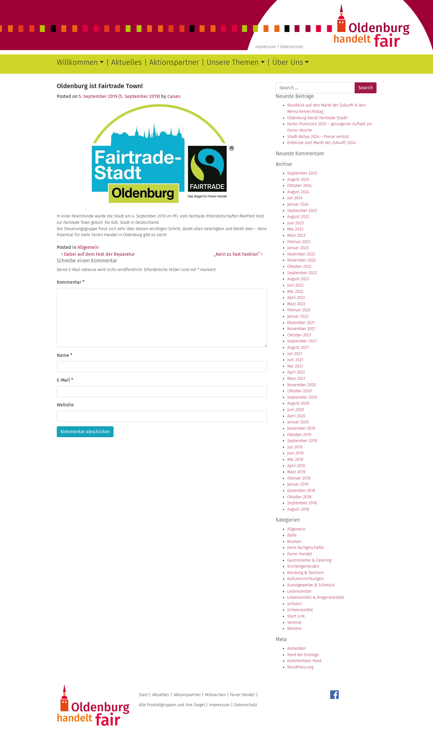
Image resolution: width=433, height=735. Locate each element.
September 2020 (302, 397)
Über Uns (287, 62)
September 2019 (302, 440)
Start (143, 694)
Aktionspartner (174, 62)
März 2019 (296, 471)
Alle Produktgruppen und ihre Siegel (172, 704)
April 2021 (296, 372)
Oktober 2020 (299, 391)
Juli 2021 (294, 353)
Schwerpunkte (300, 609)
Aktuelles (126, 62)
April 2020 (296, 416)
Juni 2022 (295, 285)
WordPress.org (300, 667)
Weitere (294, 628)
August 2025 (298, 179)
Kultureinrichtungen (305, 578)
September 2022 (302, 272)
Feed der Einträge (303, 654)
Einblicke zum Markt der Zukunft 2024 (321, 142)
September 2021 (302, 341)
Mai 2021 (295, 366)
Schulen (294, 603)
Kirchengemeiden (303, 566)
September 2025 (302, 173)
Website (65, 405)
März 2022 (296, 304)
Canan (173, 96)
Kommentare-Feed (304, 660)
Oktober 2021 (299, 335)
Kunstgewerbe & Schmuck (311, 585)
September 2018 (302, 503)
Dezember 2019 (301, 428)
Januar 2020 (298, 422)
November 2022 (301, 260)
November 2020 (301, 384)
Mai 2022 (295, 291)
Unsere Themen (233, 62)
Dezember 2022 (301, 254)
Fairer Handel (299, 554)
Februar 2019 (298, 478)
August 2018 (298, 509)
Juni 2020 (295, 409)
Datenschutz (291, 46)
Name (64, 355)
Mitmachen (215, 694)
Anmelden (296, 648)
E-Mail (65, 380)
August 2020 (298, 403)
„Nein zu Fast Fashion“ (238, 254)
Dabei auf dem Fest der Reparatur (98, 254)
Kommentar (70, 282)
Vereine (294, 622)
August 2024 (298, 192)
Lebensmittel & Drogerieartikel (315, 597)
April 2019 (296, 465)
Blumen (294, 541)
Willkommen (77, 62)
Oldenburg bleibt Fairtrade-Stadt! (317, 117)
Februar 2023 (299, 241)
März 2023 (296, 235)
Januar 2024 (298, 204)
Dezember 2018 (301, 490)
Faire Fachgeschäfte (305, 547)
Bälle (292, 535)
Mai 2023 (295, 229)
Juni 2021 (295, 359)
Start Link (296, 616)
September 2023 (302, 210)
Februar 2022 (299, 310)
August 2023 (298, 216)
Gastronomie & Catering (309, 560)
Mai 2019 (295, 459)
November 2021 (301, 328)
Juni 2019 (295, 453)
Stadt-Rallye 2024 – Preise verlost (318, 136)
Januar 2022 (298, 316)
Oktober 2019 (299, 434)
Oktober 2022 (299, 266)
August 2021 (298, 347)
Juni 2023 (295, 223)
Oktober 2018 (299, 497)
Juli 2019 (294, 447)
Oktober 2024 (299, 185)
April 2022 (296, 297)
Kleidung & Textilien (305, 572)
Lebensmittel (299, 591)
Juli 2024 (294, 198)
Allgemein (88, 247)
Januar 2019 (297, 484)
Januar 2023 (298, 247)
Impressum (266, 46)
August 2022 (298, 278)
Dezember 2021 (301, 322)
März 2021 (296, 378)
